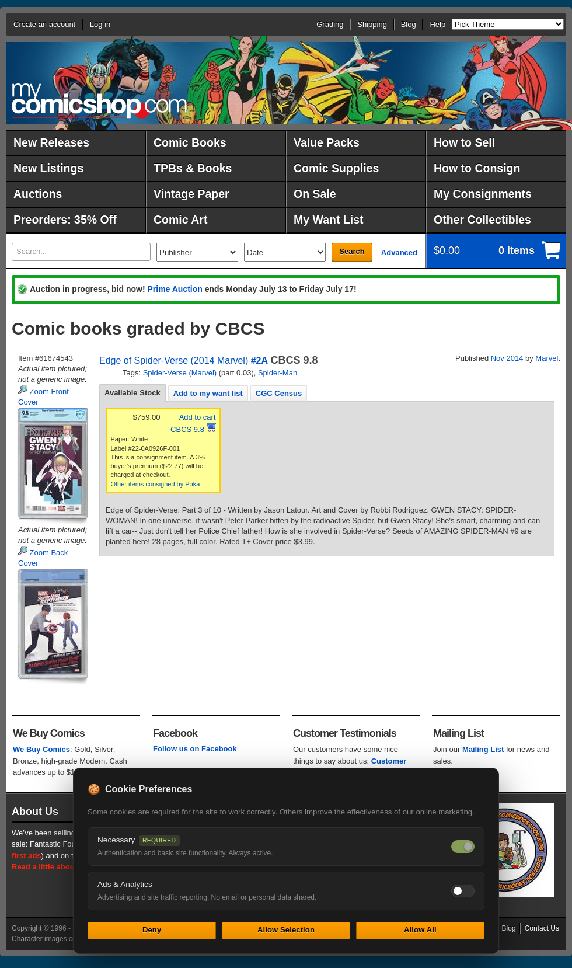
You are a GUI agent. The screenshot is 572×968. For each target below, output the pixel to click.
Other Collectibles (482, 219)
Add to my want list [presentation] (208, 393)
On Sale (315, 193)
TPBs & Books (193, 168)
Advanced (399, 252)
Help (437, 24)
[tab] (132, 393)
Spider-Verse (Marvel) (180, 372)
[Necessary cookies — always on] (463, 846)
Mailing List (483, 749)
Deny (151, 929)
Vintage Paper (191, 193)
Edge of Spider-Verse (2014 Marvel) (173, 360)
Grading (329, 24)
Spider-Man (277, 372)
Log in (100, 24)
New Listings (48, 168)
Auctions (37, 193)
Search (351, 251)
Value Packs (327, 142)
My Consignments (483, 193)
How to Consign (477, 168)
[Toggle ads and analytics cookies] (463, 891)
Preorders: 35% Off (65, 219)
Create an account (44, 24)
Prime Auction (174, 289)
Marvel (546, 358)
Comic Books (190, 142)
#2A (259, 360)
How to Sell (464, 142)
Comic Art (180, 219)
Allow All (420, 929)
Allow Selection (286, 929)
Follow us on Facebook (195, 748)
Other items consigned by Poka (155, 484)
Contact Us (542, 928)
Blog (408, 24)
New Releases (51, 142)
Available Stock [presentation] (132, 392)
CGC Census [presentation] (279, 393)
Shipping (372, 24)
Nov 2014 (507, 358)
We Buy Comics (41, 749)
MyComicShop (99, 101)
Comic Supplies (336, 168)
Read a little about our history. (66, 866)
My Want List (329, 219)
